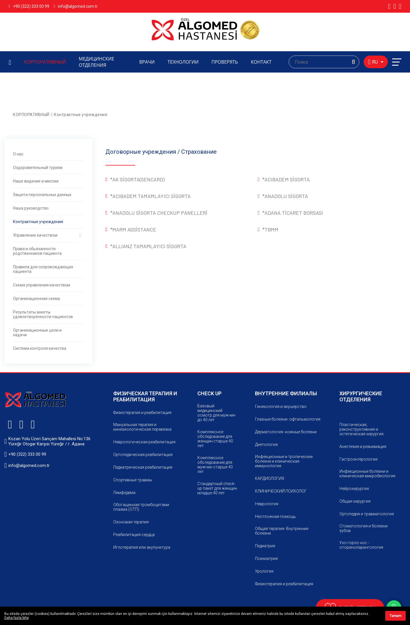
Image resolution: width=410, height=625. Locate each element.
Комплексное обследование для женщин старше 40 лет (215, 439)
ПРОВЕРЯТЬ (224, 62)
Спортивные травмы (132, 480)
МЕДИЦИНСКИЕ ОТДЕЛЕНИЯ (96, 62)
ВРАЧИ (146, 62)
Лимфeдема (124, 492)
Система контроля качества (39, 348)
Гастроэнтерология (358, 459)
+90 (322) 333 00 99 (29, 6)
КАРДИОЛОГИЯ (269, 478)
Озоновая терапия (131, 522)
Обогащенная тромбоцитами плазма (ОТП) (141, 507)
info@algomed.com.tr (76, 6)
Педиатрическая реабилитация (142, 467)
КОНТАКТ (261, 62)
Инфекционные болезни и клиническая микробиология (367, 473)
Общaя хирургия (355, 501)
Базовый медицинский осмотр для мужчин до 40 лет (216, 413)
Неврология (266, 503)
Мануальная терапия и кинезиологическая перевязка (142, 427)
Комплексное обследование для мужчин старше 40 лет (215, 464)
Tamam (395, 616)
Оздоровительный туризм (38, 167)
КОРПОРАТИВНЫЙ (45, 62)
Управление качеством (35, 235)
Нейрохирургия (354, 488)
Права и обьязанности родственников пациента (37, 251)
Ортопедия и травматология (366, 514)
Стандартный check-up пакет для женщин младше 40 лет (217, 488)
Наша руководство (31, 208)
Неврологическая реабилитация (144, 442)
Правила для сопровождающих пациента (43, 269)
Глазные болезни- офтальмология (287, 419)
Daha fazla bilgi (16, 618)
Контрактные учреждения (80, 114)
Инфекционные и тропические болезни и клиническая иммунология (284, 461)
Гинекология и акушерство (281, 406)
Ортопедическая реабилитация (143, 454)
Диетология (266, 444)
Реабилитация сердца (134, 534)
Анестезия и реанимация (362, 446)
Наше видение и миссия (35, 181)
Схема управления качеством (41, 285)
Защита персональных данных (42, 194)
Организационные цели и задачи (37, 332)
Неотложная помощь (275, 516)
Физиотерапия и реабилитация (142, 412)
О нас (18, 154)
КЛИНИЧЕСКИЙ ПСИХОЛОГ (281, 491)
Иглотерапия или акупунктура (141, 547)
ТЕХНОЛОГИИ (183, 62)
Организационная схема (36, 298)
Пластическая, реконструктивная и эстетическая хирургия (361, 429)
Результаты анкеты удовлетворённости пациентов (43, 314)
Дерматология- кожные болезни (286, 432)
